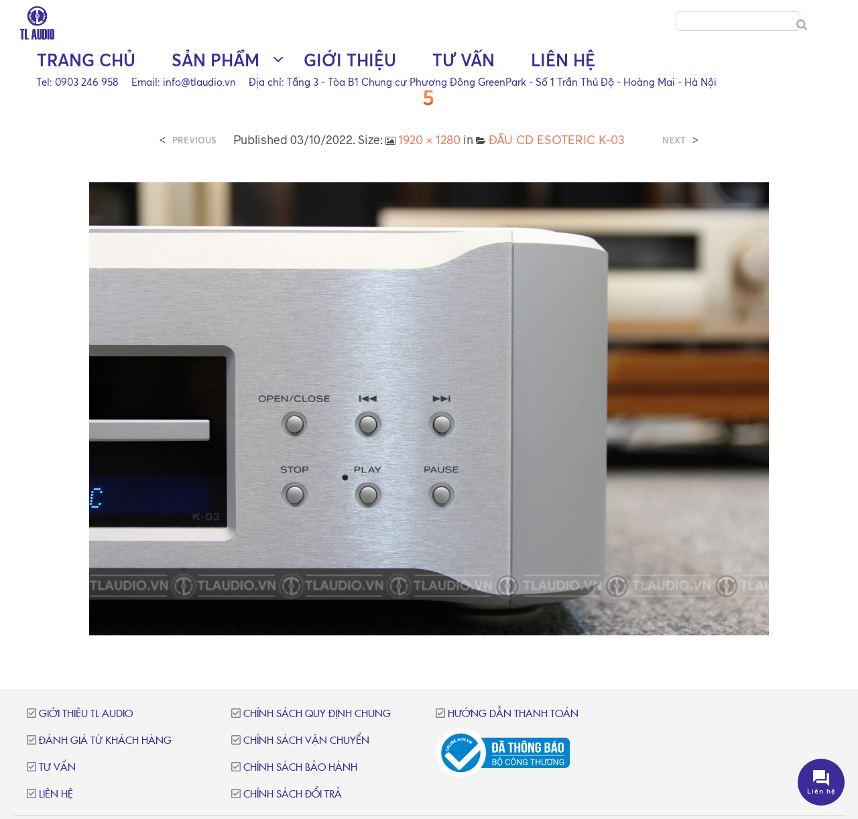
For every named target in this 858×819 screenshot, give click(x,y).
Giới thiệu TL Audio (86, 714)
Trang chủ (86, 60)
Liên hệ (563, 60)
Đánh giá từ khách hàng (105, 741)
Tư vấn (463, 60)
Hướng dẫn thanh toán (513, 714)
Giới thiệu (350, 60)
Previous (194, 140)
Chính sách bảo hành (300, 767)
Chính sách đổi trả (292, 794)
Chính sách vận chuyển (306, 741)
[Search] (801, 25)
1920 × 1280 (429, 139)
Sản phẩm (215, 60)
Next (674, 140)
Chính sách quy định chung (317, 714)
